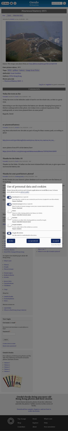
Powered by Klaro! (55, 244)
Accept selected (33, 241)
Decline (11, 241)
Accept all (56, 241)
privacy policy (25, 192)
